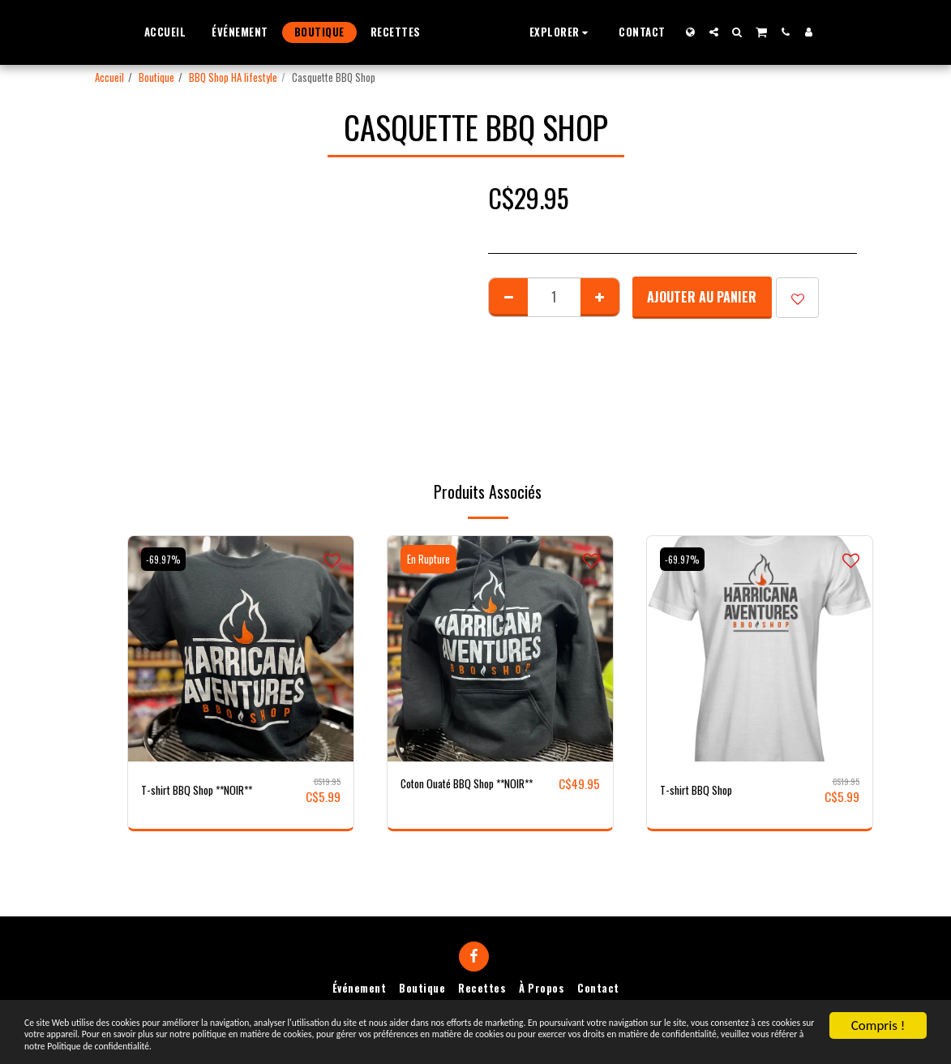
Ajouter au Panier (701, 297)
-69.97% (166, 559)
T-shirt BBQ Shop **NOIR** (208, 790)
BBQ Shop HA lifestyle (233, 77)
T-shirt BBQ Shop (704, 790)
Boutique (156, 77)
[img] (240, 649)
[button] (591, 32)
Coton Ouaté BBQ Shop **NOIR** (456, 793)
